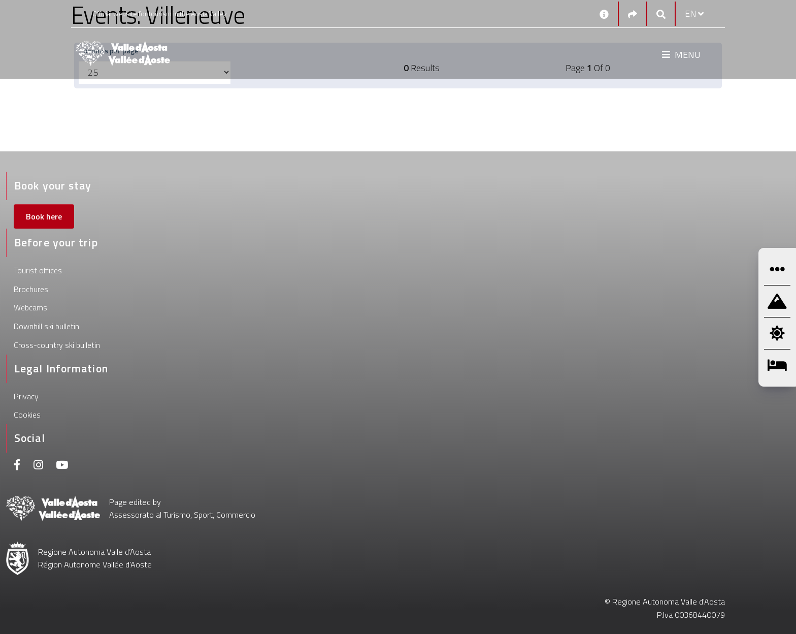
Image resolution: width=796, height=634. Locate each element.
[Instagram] (38, 466)
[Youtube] (62, 466)
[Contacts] (604, 14)
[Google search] (661, 14)
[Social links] (632, 14)
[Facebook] (17, 466)
